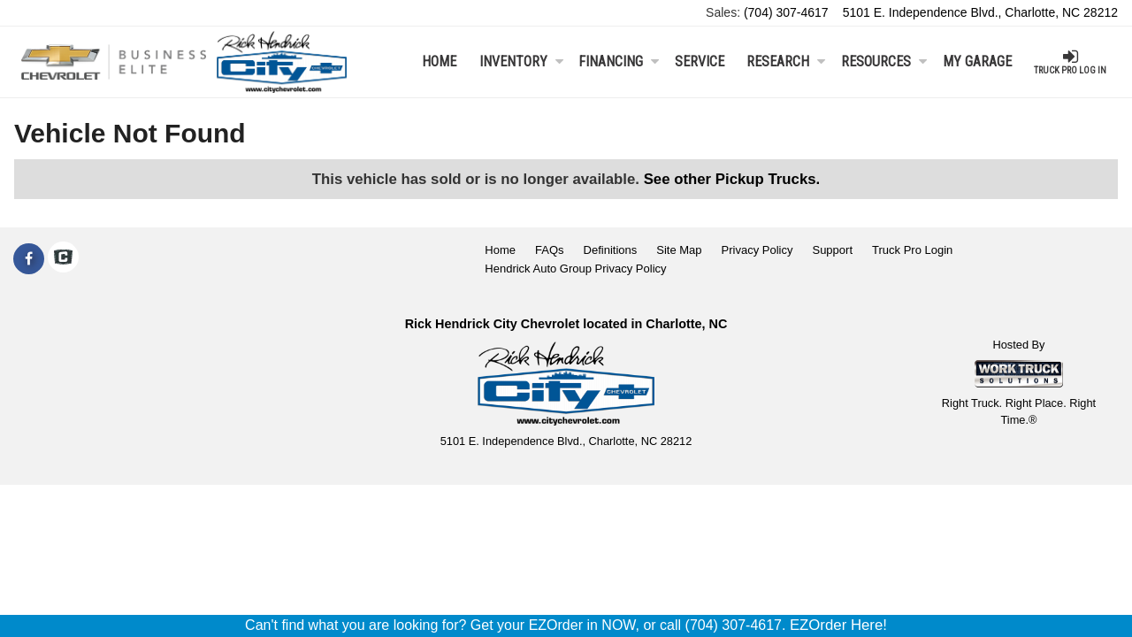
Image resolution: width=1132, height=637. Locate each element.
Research (785, 61)
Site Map (678, 250)
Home (439, 61)
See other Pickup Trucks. (732, 179)
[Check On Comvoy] (63, 259)
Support (832, 250)
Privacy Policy (757, 250)
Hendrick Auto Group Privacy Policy (575, 268)
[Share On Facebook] (28, 259)
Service (699, 61)
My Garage (977, 61)
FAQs (549, 250)
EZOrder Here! (838, 625)
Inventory (521, 61)
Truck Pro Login (912, 250)
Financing (618, 61)
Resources (884, 61)
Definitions (611, 250)
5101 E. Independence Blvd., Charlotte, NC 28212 (980, 12)
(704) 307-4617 (786, 12)
